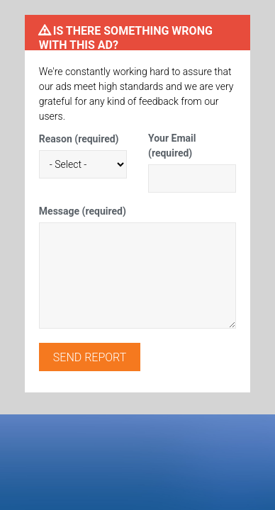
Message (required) (82, 211)
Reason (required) (79, 138)
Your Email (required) (172, 145)
